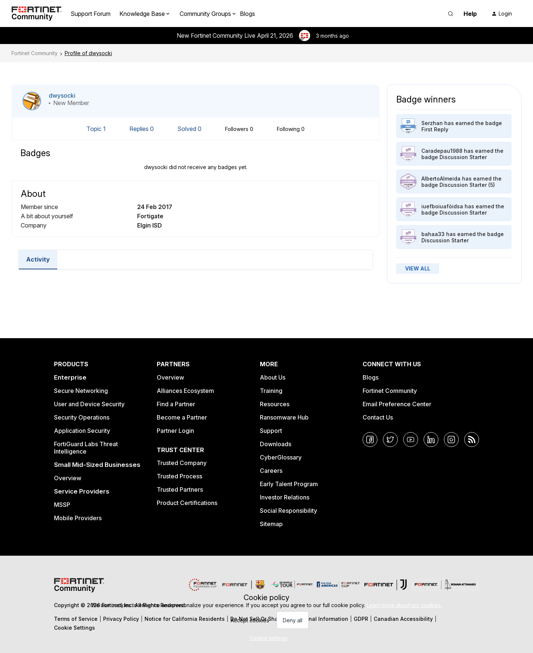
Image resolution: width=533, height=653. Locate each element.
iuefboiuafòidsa (442, 206)
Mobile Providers (78, 518)
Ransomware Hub (284, 417)
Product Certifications (187, 502)
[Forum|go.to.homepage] (36, 13)
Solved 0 (190, 128)
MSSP (62, 504)
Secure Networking (81, 390)
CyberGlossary (281, 457)
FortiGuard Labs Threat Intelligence (86, 447)
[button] (501, 13)
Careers (271, 470)
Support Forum (91, 13)
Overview (67, 478)
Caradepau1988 (441, 151)
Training (271, 390)
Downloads (275, 444)
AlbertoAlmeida (441, 178)
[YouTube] (410, 439)
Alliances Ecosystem (185, 390)
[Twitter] (390, 439)
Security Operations (81, 417)
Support (271, 430)
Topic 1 (96, 128)
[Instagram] (451, 439)
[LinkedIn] (431, 439)
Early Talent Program (289, 484)
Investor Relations (284, 497)
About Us (272, 377)
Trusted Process (179, 476)
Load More (195, 282)
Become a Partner (182, 417)
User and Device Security (89, 404)
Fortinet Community (34, 53)
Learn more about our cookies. (404, 605)
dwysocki (62, 95)
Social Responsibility (288, 510)
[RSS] (471, 439)
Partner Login (175, 430)
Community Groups (205, 13)
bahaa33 (433, 234)
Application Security (82, 430)
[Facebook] (370, 439)
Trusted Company (182, 463)
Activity (38, 259)
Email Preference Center (397, 404)
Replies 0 (142, 128)
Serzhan (432, 123)
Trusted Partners (180, 489)
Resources (274, 404)
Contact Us (378, 417)
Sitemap (271, 524)
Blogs (247, 13)
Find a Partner (176, 404)
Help (470, 13)
